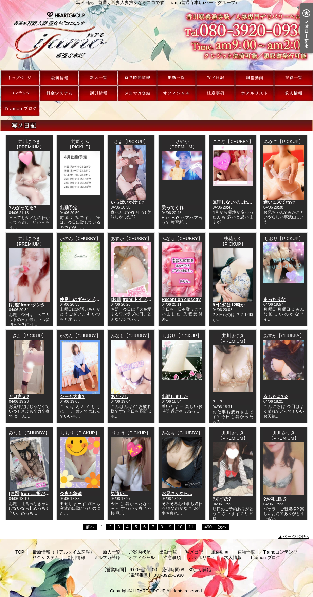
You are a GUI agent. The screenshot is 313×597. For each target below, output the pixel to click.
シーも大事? (72, 396)
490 (208, 526)
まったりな (274, 299)
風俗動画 (254, 78)
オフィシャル (176, 93)
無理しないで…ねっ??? (236, 202)
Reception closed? (181, 299)
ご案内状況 (137, 78)
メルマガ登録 (137, 93)
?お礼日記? (275, 499)
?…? (217, 401)
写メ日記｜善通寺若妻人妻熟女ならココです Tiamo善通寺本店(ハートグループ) (156, 37)
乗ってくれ (173, 207)
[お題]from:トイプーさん (135, 299)
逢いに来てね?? (279, 202)
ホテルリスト (254, 93)
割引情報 (98, 93)
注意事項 (215, 93)
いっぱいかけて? (127, 202)
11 (190, 526)
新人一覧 (98, 78)
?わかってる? (22, 207)
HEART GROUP (149, 590)
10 (180, 526)
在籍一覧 (293, 78)
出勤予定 (68, 207)
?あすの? (222, 499)
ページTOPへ (296, 536)
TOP (20, 78)
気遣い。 (119, 493)
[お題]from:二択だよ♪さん (34, 493)
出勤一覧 (176, 78)
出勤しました (175, 396)
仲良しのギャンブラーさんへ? (90, 299)
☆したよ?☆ (275, 396)
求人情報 (293, 93)
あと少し (119, 396)
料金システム (59, 93)
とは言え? (19, 396)
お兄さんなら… (177, 493)
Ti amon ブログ (20, 108)
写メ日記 (215, 78)
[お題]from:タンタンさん (33, 304)
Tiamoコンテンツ (20, 93)
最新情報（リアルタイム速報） (59, 78)
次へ (222, 526)
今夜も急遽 (71, 493)
